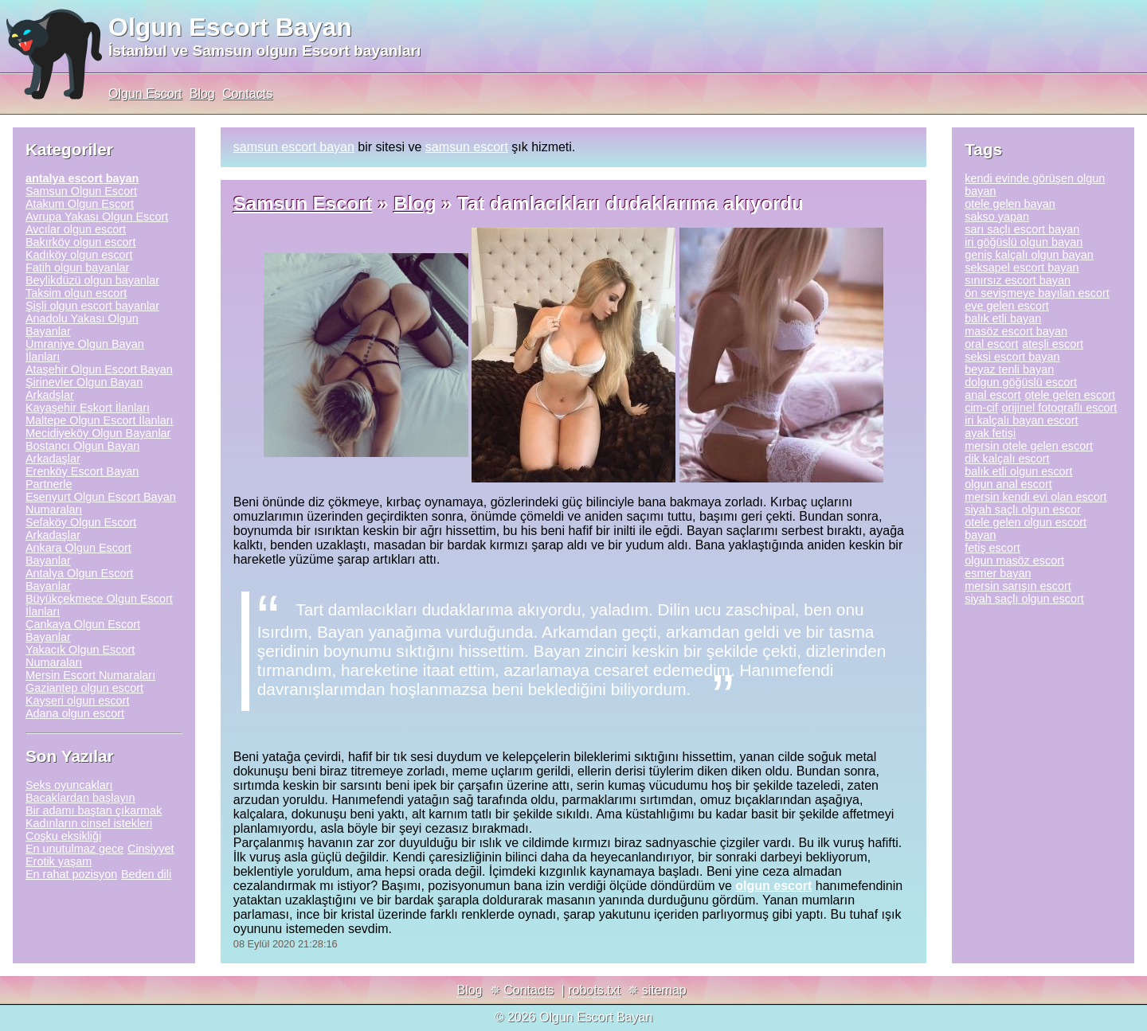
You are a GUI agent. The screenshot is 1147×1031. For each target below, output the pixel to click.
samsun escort (466, 147)
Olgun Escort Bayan (230, 27)
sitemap (664, 990)
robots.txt (594, 990)
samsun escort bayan (293, 147)
